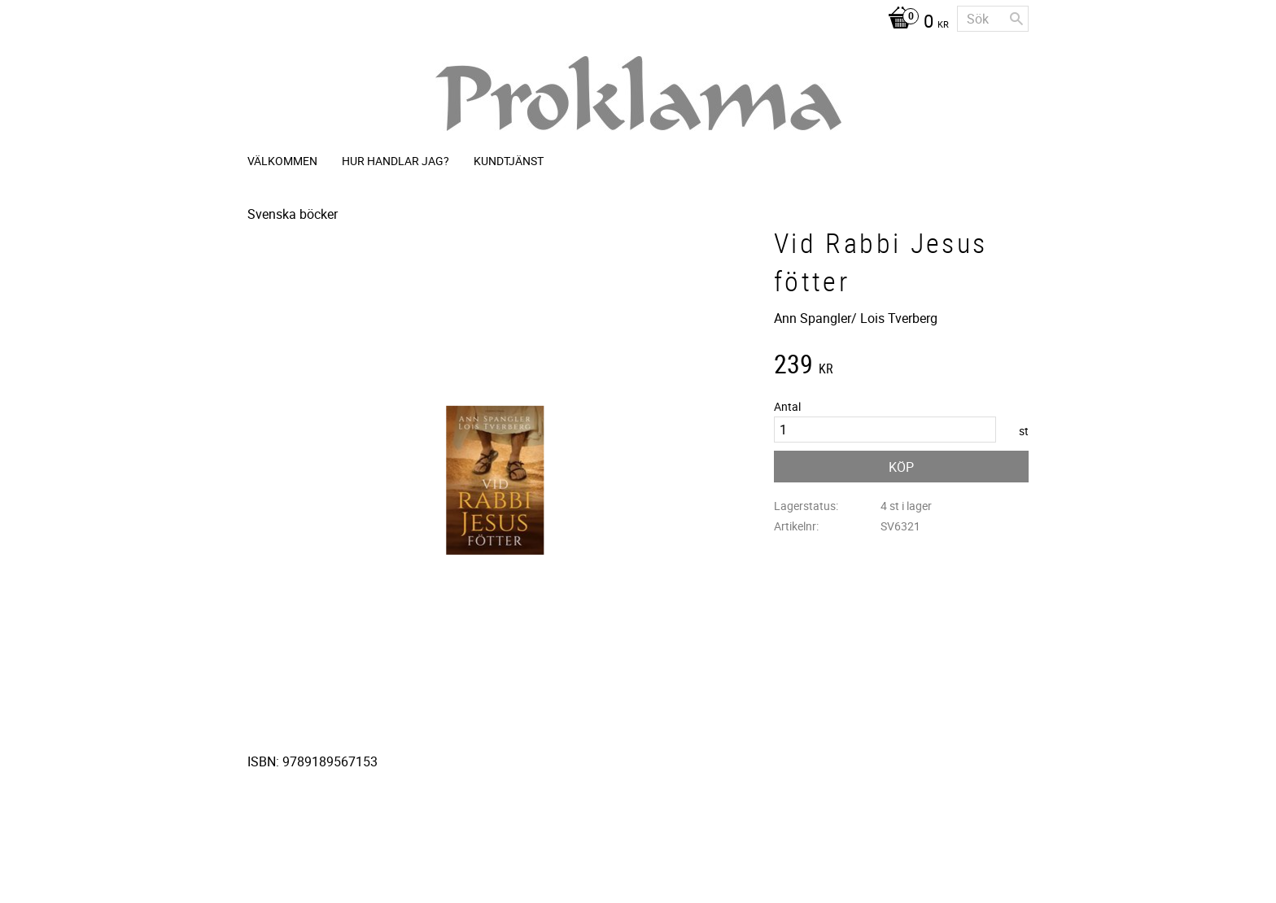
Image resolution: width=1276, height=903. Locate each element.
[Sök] (1016, 19)
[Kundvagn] (914, 23)
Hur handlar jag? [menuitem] (395, 160)
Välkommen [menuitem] (282, 160)
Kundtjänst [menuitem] (509, 160)
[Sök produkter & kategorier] (993, 19)
